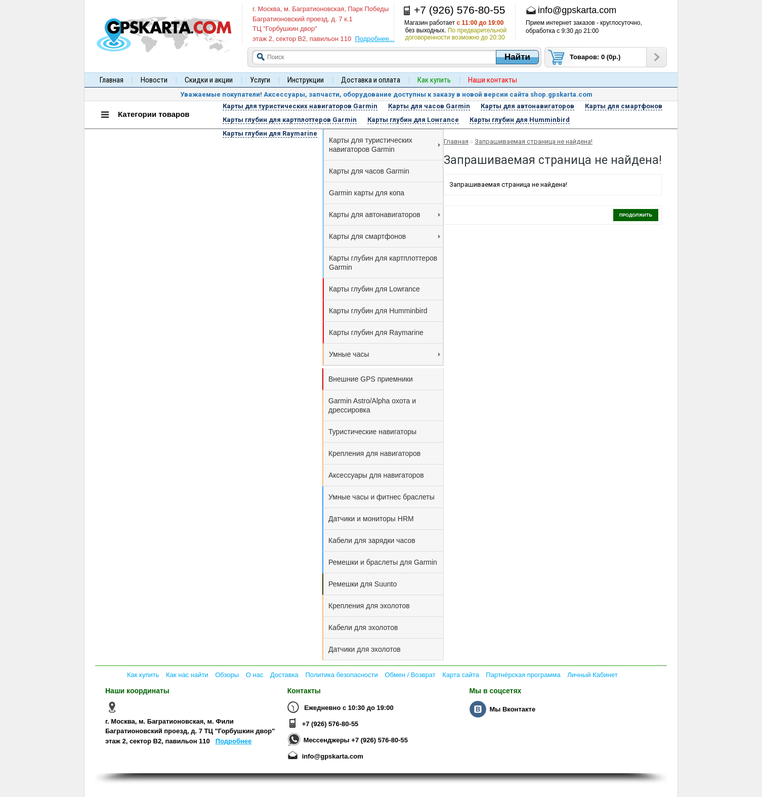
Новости (154, 80)
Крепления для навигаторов (374, 453)
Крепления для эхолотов (369, 606)
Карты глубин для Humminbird (378, 311)
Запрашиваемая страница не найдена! (533, 141)
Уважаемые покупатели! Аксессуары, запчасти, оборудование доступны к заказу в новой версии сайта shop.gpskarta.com (386, 94)
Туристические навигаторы (372, 432)
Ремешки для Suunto (362, 584)
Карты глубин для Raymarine (376, 332)
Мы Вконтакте (512, 709)
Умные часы (384, 354)
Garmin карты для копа (366, 193)
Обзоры (227, 675)
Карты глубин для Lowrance (374, 289)
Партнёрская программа (523, 675)
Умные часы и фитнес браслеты (381, 497)
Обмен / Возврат (410, 675)
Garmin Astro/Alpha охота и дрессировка (372, 405)
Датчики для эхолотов (364, 649)
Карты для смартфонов (384, 236)
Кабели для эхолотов (363, 627)
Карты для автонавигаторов (384, 215)
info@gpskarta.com (332, 756)
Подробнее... (374, 39)
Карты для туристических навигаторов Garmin (384, 144)
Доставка (284, 675)
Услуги (260, 80)
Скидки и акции (209, 80)
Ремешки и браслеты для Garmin (382, 562)
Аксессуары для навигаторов (376, 475)
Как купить (143, 675)
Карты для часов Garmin (369, 171)
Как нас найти (187, 675)
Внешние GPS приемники (370, 379)
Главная (111, 80)
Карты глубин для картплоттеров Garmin (383, 262)
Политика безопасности (341, 675)
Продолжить (635, 215)
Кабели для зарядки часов (371, 540)
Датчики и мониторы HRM (371, 519)
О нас (255, 675)
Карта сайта (460, 675)
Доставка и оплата (370, 80)
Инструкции (305, 80)
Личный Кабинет (592, 675)
